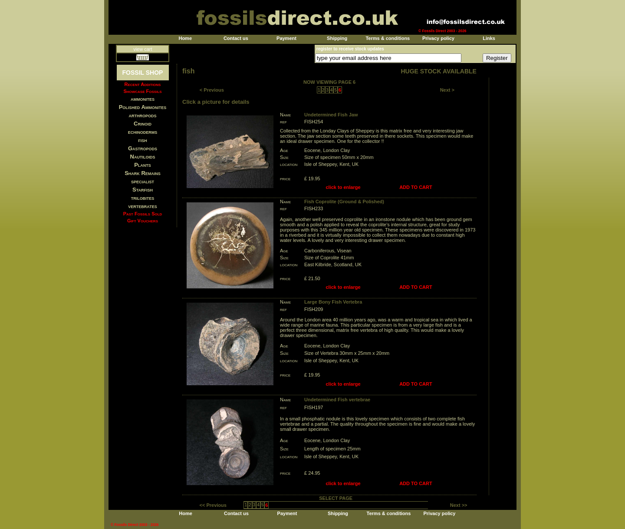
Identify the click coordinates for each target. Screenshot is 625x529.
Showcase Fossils (142, 91)
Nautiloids (142, 156)
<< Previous (213, 505)
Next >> (458, 505)
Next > (447, 90)
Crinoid (142, 123)
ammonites (143, 99)
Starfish (142, 189)
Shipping (337, 38)
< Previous (212, 90)
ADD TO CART (415, 187)
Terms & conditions (387, 38)
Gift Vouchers (142, 220)
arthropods (142, 115)
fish (142, 140)
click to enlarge (343, 187)
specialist (142, 181)
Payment (286, 38)
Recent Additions (143, 84)
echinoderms (143, 132)
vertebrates (142, 206)
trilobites (143, 198)
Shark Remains (143, 173)
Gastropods (142, 148)
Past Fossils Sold (142, 213)
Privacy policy (438, 38)
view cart (142, 49)
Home (185, 38)
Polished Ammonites (143, 107)
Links (489, 38)
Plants (142, 165)
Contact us (236, 38)
